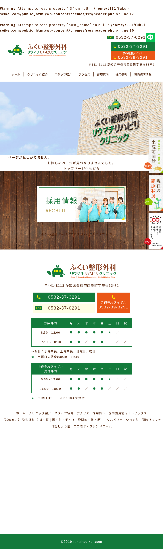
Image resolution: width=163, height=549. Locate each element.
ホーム (15, 74)
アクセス (84, 74)
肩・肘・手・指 (63, 419)
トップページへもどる (82, 168)
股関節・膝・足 (89, 419)
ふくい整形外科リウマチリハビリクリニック (77, 234)
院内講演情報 (143, 74)
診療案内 (103, 74)
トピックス (139, 413)
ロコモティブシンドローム (93, 426)
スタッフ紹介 (63, 74)
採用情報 (121, 74)
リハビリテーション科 (123, 419)
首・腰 (44, 419)
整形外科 (28, 419)
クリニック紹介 (37, 74)
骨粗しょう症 (61, 426)
